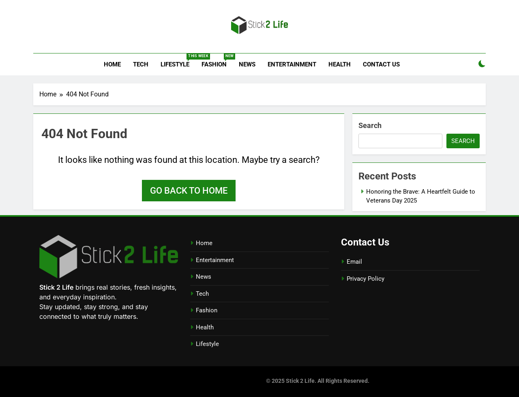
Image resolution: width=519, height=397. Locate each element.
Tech (140, 64)
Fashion (217, 60)
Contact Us (381, 64)
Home (112, 64)
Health (339, 64)
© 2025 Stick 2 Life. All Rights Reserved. (317, 381)
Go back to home (188, 191)
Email (354, 261)
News (247, 64)
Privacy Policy (365, 278)
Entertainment (292, 64)
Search (370, 125)
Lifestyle (178, 60)
